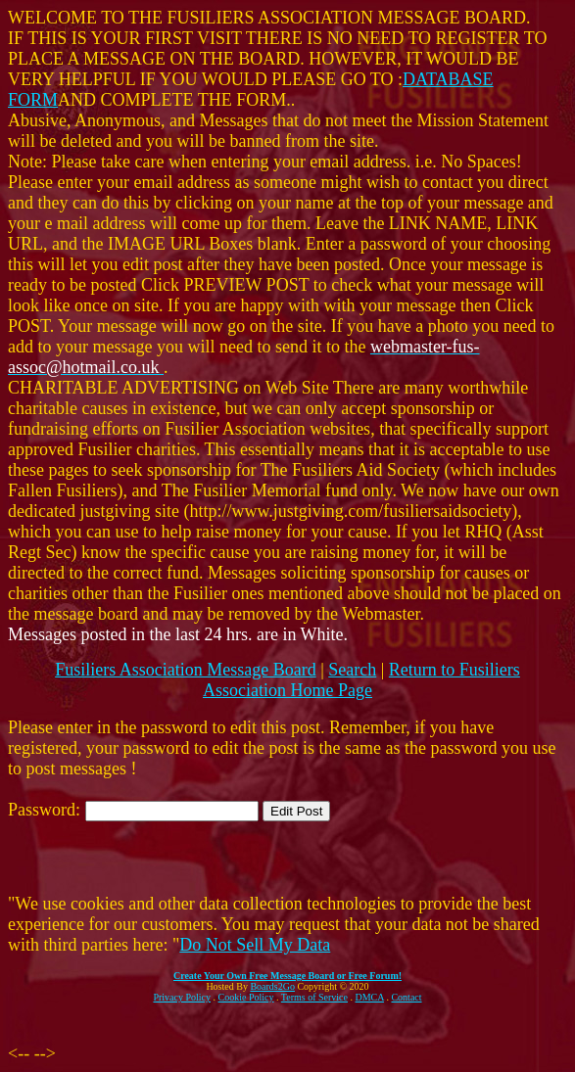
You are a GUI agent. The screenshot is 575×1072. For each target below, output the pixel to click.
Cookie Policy (246, 997)
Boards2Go (272, 986)
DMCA (370, 997)
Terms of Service (314, 997)
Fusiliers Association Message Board (185, 669)
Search (352, 669)
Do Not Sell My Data (254, 945)
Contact (406, 997)
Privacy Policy (182, 997)
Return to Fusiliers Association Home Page (361, 680)
